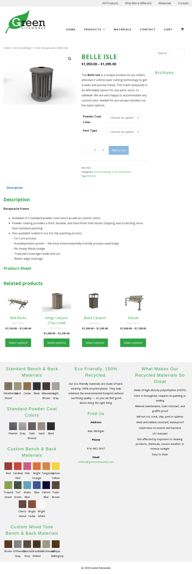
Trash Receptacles (45, 48)
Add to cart (119, 150)
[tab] (15, 188)
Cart (168, 29)
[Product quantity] (94, 150)
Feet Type (90, 130)
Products (96, 29)
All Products (110, 3)
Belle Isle (91, 175)
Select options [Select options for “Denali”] (133, 343)
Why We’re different (138, 3)
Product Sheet (17, 268)
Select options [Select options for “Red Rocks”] (18, 343)
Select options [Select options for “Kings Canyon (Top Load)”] (56, 343)
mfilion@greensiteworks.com (96, 462)
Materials (165, 3)
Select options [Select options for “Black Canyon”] (95, 343)
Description (15, 188)
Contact (183, 3)
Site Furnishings (22, 48)
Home (71, 29)
